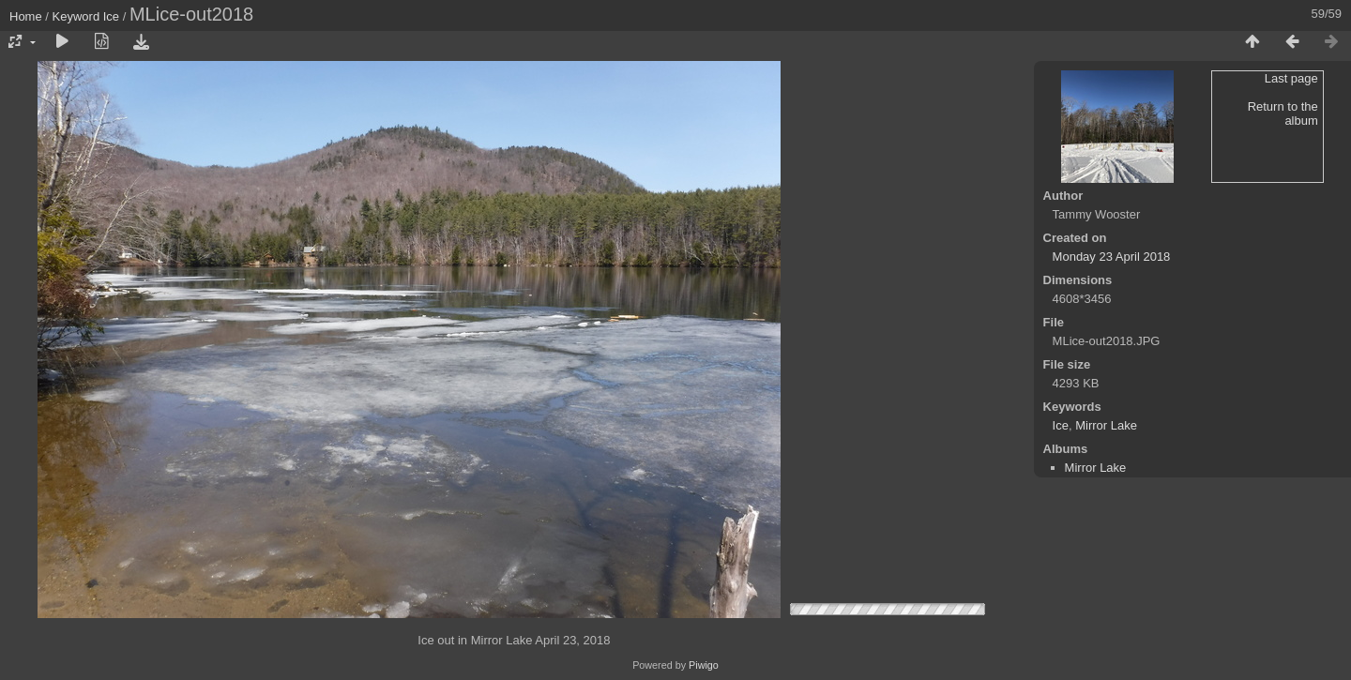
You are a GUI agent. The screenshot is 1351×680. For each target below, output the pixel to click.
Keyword (76, 16)
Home (25, 16)
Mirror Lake (1106, 425)
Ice (111, 16)
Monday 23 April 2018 (1112, 256)
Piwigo (704, 665)
